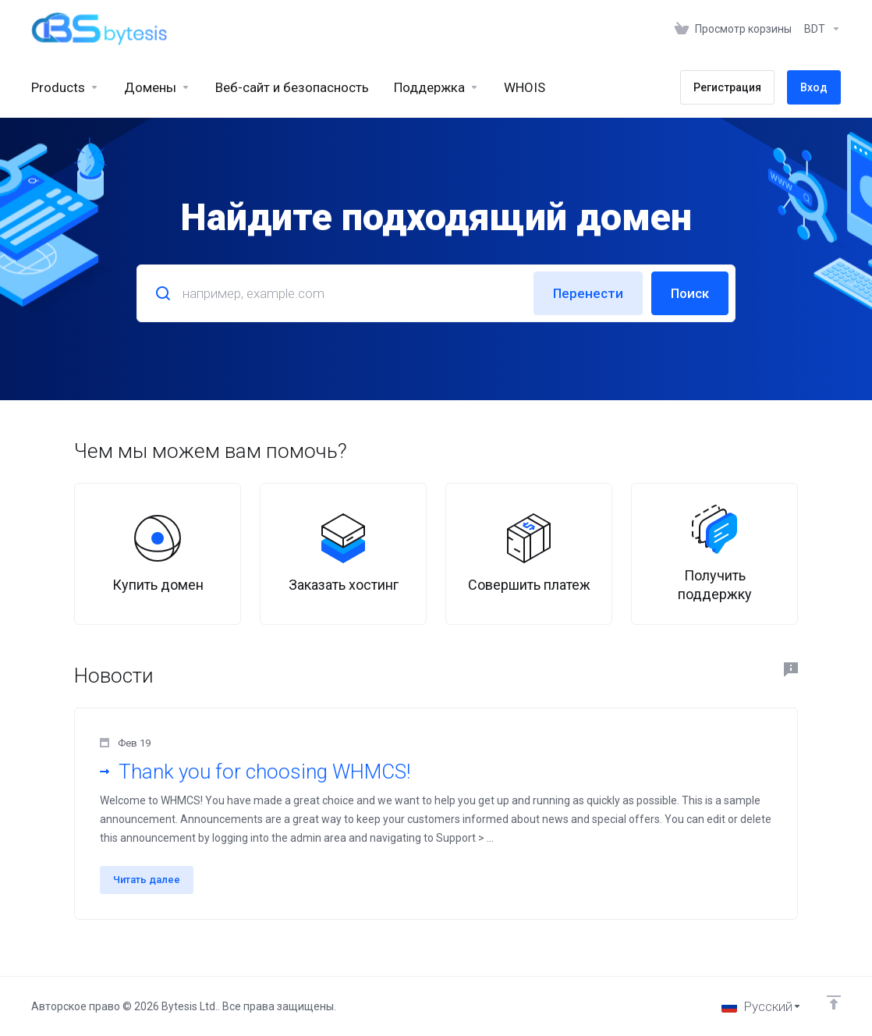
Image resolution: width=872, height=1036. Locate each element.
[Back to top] (833, 1002)
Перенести (588, 293)
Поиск (690, 293)
